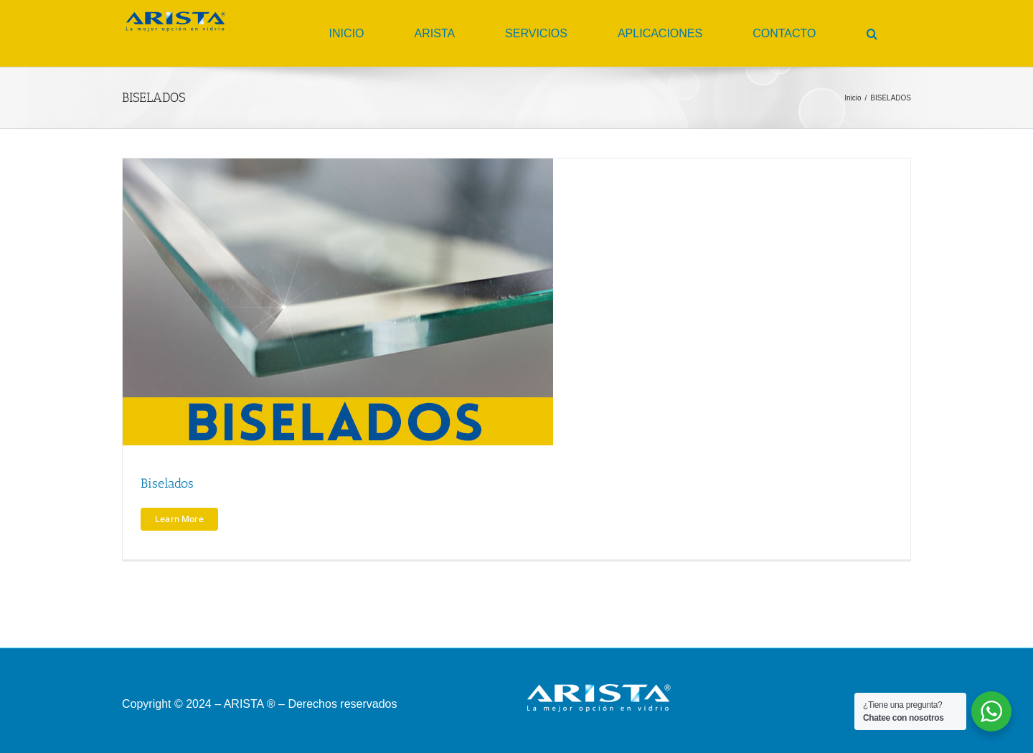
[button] (871, 33)
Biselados (167, 483)
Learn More (179, 518)
